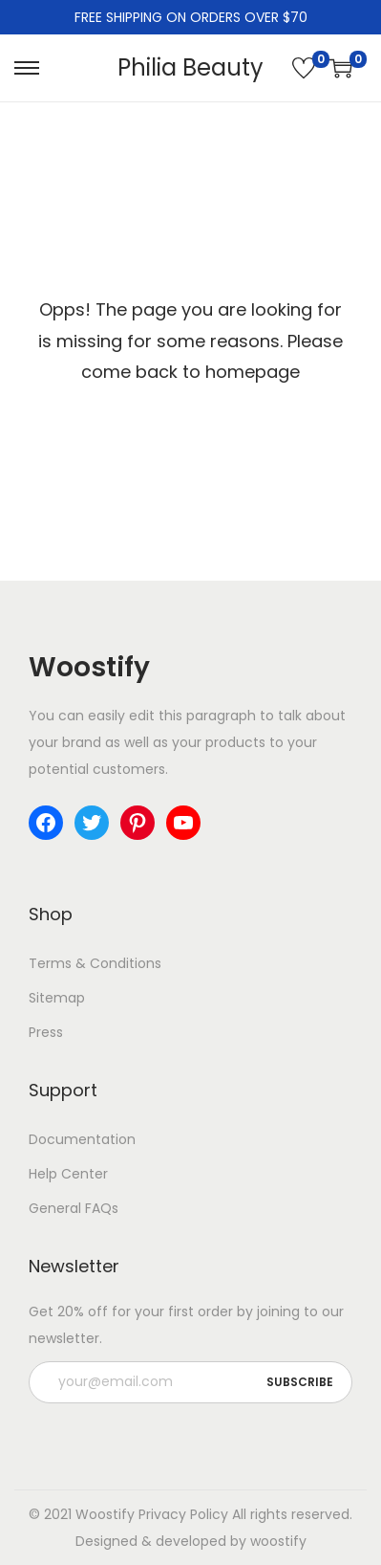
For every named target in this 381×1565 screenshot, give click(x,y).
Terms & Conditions (95, 963)
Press (46, 1032)
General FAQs (73, 1208)
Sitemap (57, 997)
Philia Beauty (190, 67)
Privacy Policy (183, 1514)
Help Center (68, 1173)
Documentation (82, 1139)
